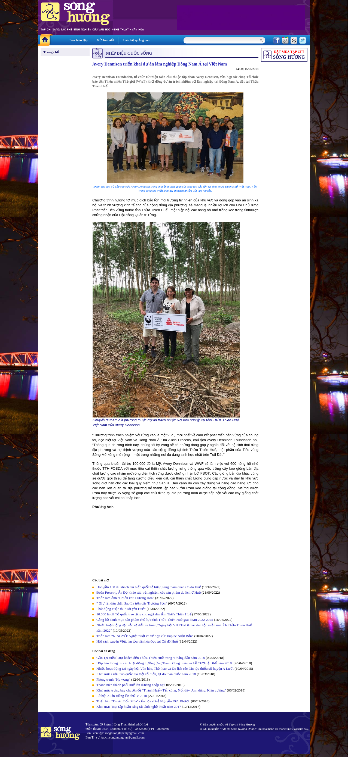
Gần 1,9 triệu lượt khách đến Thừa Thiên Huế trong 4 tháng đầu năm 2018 (150, 658)
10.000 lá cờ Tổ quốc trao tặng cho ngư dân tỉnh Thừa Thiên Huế (144, 614)
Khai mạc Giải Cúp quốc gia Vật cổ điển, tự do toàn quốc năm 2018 (146, 674)
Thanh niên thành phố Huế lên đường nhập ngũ (130, 685)
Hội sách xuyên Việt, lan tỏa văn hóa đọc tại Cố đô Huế (137, 641)
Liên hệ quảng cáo (136, 40)
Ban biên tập (78, 40)
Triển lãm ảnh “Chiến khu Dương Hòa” (125, 598)
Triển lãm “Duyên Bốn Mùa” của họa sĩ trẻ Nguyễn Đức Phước (143, 701)
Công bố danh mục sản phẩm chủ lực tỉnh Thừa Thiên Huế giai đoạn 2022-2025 (154, 620)
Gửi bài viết (105, 40)
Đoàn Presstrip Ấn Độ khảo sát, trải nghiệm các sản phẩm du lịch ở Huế (148, 592)
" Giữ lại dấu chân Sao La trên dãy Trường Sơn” (131, 603)
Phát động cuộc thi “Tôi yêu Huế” (121, 609)
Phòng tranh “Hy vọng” (113, 679)
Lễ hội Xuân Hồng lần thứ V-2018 (121, 696)
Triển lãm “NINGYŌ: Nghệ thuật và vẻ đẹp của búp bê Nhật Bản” (144, 636)
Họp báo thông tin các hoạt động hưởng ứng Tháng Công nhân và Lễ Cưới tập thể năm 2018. (164, 663)
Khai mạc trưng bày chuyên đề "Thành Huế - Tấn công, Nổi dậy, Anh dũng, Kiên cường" (161, 690)
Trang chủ (51, 52)
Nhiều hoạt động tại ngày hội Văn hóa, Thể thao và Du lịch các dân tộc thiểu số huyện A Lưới (165, 668)
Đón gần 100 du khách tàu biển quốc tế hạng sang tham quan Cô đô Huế (149, 587)
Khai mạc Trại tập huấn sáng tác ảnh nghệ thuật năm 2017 (138, 707)
